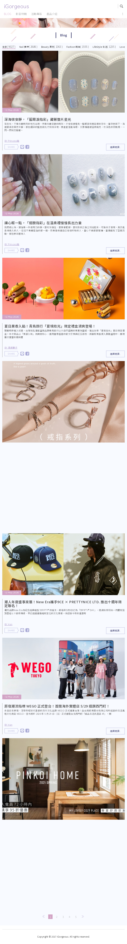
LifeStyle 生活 (100, 46)
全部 (4, 46)
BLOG (7, 14)
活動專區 (36, 14)
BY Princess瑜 (12, 140)
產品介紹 (52, 14)
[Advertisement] (63, 489)
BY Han (11, 624)
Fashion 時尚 (73, 46)
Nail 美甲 (24, 46)
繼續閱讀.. (115, 147)
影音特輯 (21, 14)
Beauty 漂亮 (47, 46)
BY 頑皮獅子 (14, 347)
